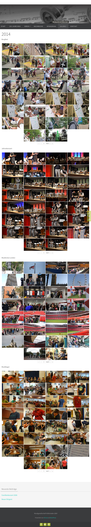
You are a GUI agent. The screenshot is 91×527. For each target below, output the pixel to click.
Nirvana (46, 518)
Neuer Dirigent (7, 499)
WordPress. (53, 518)
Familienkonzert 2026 (9, 495)
